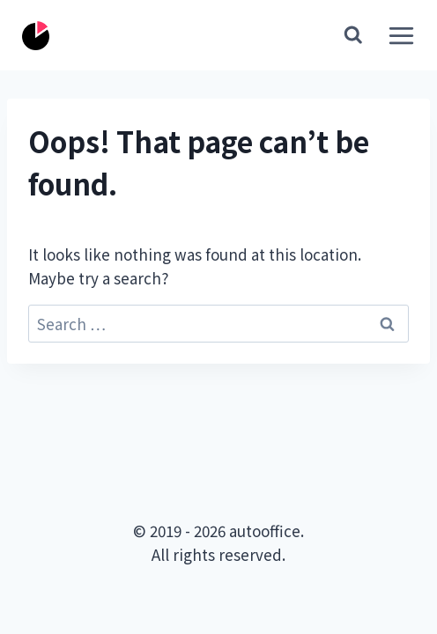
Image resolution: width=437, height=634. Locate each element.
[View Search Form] (353, 35)
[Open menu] (398, 35)
